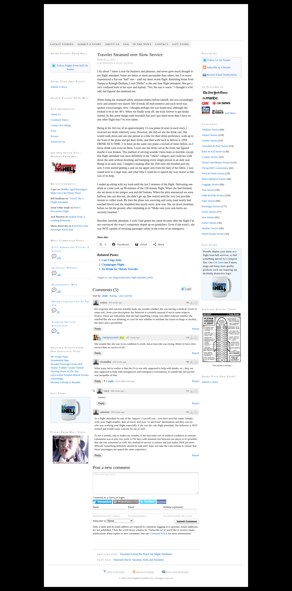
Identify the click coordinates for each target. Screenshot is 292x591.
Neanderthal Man (64, 284)
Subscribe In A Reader (218, 67)
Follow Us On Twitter (218, 60)
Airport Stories (210, 135)
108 (56, 291)
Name (96, 507)
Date (105, 295)
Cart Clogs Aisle (111, 260)
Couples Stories (210, 156)
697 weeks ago (115, 302)
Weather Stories (210, 228)
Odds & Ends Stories (213, 195)
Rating (113, 295)
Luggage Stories (210, 184)
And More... (231, 113)
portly (150, 277)
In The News (142, 44)
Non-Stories (208, 189)
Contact (162, 44)
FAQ (126, 44)
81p (122, 337)
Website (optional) (173, 507)
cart (110, 277)
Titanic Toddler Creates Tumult (67, 367)
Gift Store (180, 44)
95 (56, 312)
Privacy (55, 136)
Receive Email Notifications (221, 74)
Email (131, 507)
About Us (112, 44)
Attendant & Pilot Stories (116, 63)
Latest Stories (62, 44)
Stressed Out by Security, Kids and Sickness (138, 559)
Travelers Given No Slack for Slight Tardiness (146, 554)
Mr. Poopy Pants (59, 356)
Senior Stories (209, 222)
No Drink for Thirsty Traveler (120, 269)
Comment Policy (159, 533)
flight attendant (138, 277)
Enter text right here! (145, 483)
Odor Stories (208, 200)
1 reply (110, 381)
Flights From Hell (145, 24)
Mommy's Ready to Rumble (65, 382)
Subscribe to (113, 520)
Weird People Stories (213, 233)
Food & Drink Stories (213, 173)
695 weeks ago (119, 362)
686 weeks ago (117, 391)
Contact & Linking (61, 125)
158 (56, 274)
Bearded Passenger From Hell (66, 363)
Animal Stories (210, 140)
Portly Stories (209, 211)
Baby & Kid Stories (212, 151)
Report (195, 328)
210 (56, 258)
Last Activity (125, 295)
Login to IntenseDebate (102, 502)
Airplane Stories (210, 129)
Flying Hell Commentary (215, 167)
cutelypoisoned (110, 337)
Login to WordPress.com (126, 502)
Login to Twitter (147, 502)
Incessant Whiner (64, 267)
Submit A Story (89, 44)
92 (56, 332)
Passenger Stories (211, 206)
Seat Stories (208, 217)
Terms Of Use (58, 141)
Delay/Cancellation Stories (216, 162)
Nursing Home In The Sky (65, 371)
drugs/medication (121, 277)
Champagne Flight (113, 264)
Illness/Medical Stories (214, 178)
